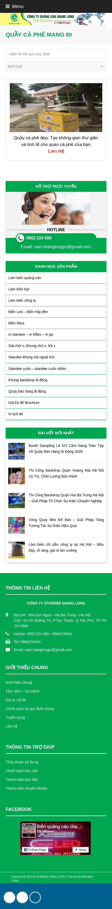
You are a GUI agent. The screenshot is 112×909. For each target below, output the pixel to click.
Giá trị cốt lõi (16, 700)
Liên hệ (11, 726)
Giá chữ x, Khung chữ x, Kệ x (31, 346)
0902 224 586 (39, 238)
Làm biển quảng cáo (24, 278)
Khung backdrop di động (27, 380)
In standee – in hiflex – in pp (30, 334)
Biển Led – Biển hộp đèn (28, 312)
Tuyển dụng (15, 717)
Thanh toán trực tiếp (22, 779)
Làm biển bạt (18, 289)
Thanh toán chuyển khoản (26, 788)
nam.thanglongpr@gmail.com (62, 246)
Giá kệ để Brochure (23, 403)
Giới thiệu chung (19, 682)
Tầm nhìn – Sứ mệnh (22, 691)
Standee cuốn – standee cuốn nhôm (37, 369)
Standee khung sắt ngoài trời (31, 357)
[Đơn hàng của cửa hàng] (56, 66)
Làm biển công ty (22, 300)
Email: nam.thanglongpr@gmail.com (43, 650)
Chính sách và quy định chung (30, 709)
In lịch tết (15, 414)
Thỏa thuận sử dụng (22, 762)
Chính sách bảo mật (22, 771)
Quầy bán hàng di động (27, 391)
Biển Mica (16, 323)
